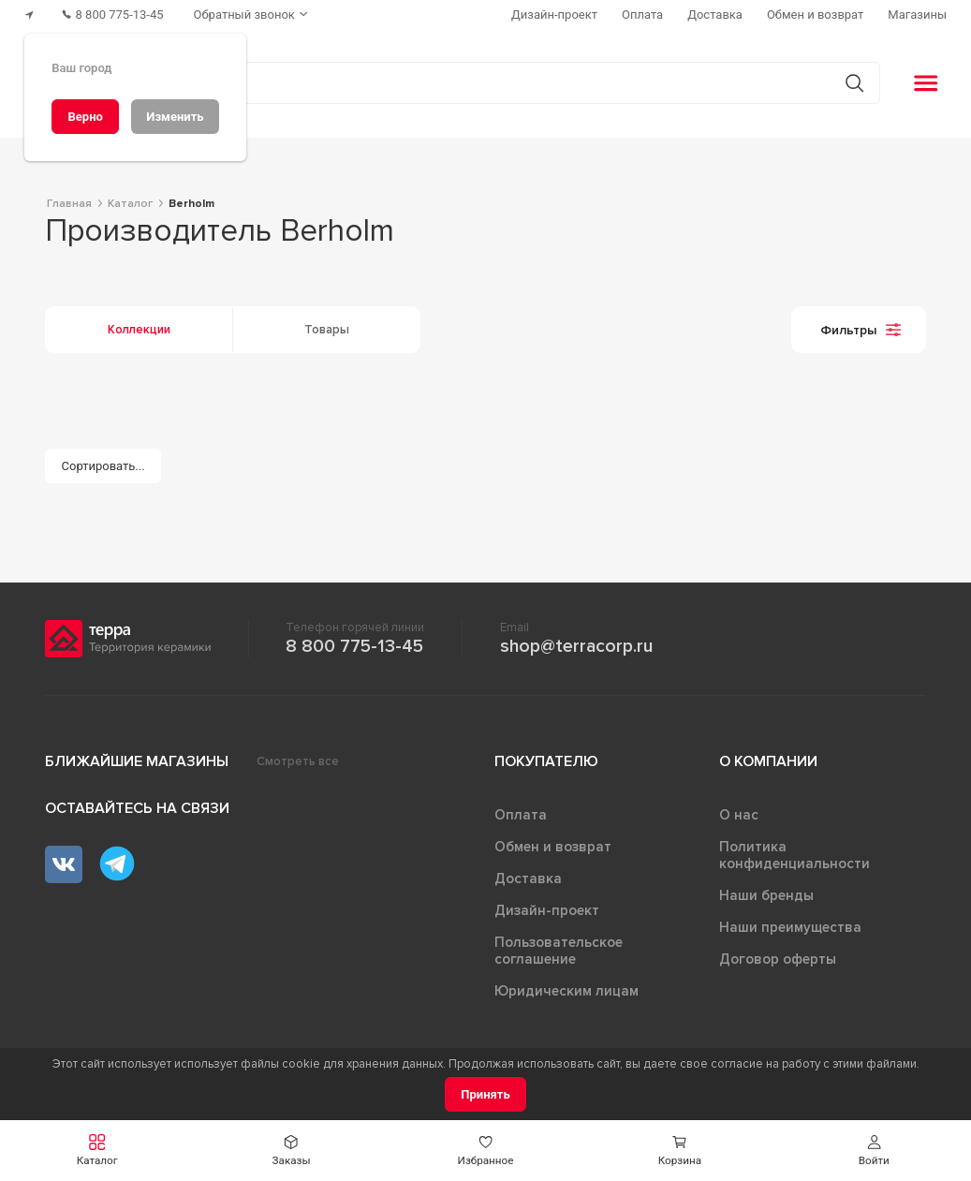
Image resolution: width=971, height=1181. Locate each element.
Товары (326, 329)
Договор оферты (777, 959)
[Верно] (85, 116)
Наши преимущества (790, 927)
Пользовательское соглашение (558, 950)
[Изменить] (175, 116)
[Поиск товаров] (475, 83)
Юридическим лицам (566, 990)
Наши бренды (766, 895)
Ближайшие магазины (136, 761)
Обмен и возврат (552, 846)
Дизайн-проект (546, 910)
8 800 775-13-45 (354, 646)
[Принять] (485, 1094)
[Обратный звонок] (252, 14)
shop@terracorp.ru (576, 646)
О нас (738, 814)
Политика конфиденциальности (794, 855)
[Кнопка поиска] (854, 83)
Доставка (528, 878)
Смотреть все (298, 761)
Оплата (520, 814)
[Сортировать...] (103, 466)
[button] (97, 1150)
